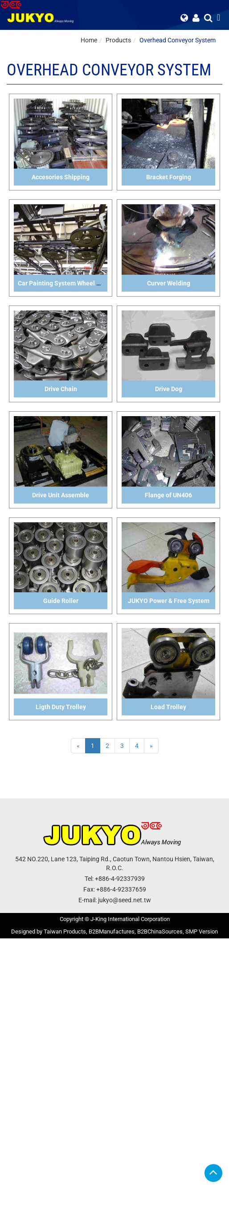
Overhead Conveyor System (177, 40)
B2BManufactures (112, 931)
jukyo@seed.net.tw (124, 900)
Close (7, 942)
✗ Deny (10, 969)
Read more (17, 1032)
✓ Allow (11, 960)
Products (118, 40)
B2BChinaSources (160, 931)
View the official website (69, 1032)
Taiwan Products (65, 931)
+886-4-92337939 (120, 878)
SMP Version (201, 931)
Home (89, 40)
